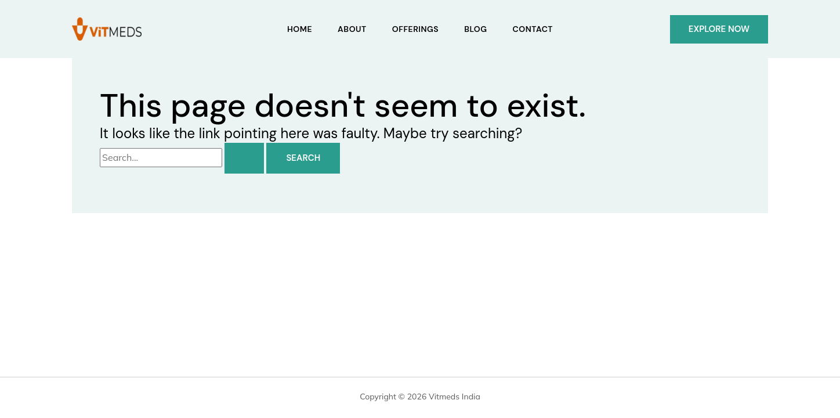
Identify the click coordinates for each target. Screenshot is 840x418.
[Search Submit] (244, 158)
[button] (719, 29)
